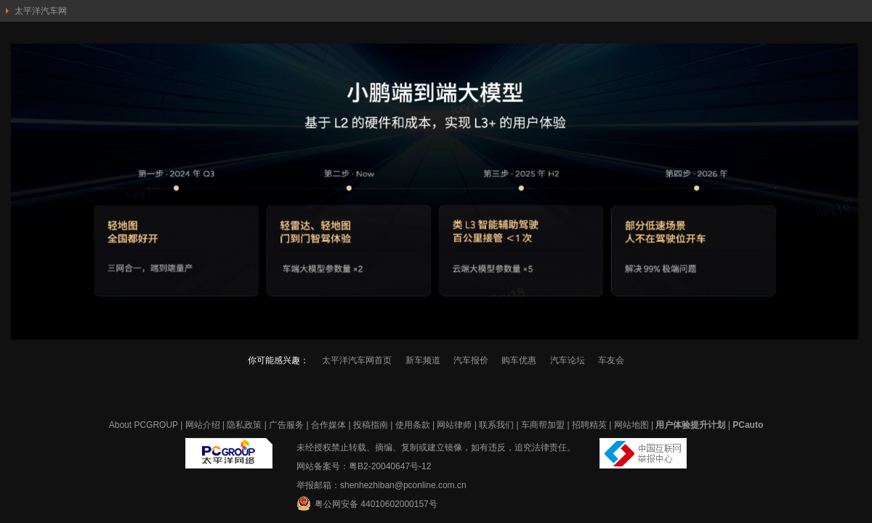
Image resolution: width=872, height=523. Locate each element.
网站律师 (454, 425)
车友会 (611, 360)
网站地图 (631, 425)
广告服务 (286, 425)
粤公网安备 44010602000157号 (366, 503)
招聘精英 (589, 425)
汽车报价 (470, 360)
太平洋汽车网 (41, 11)
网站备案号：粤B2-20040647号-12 (363, 466)
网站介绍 (202, 425)
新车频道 (422, 360)
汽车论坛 (567, 360)
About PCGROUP (143, 425)
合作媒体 (328, 425)
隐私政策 (244, 425)
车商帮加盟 (543, 425)
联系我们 (496, 425)
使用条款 (412, 425)
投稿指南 (370, 425)
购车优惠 (518, 360)
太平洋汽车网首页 (357, 360)
